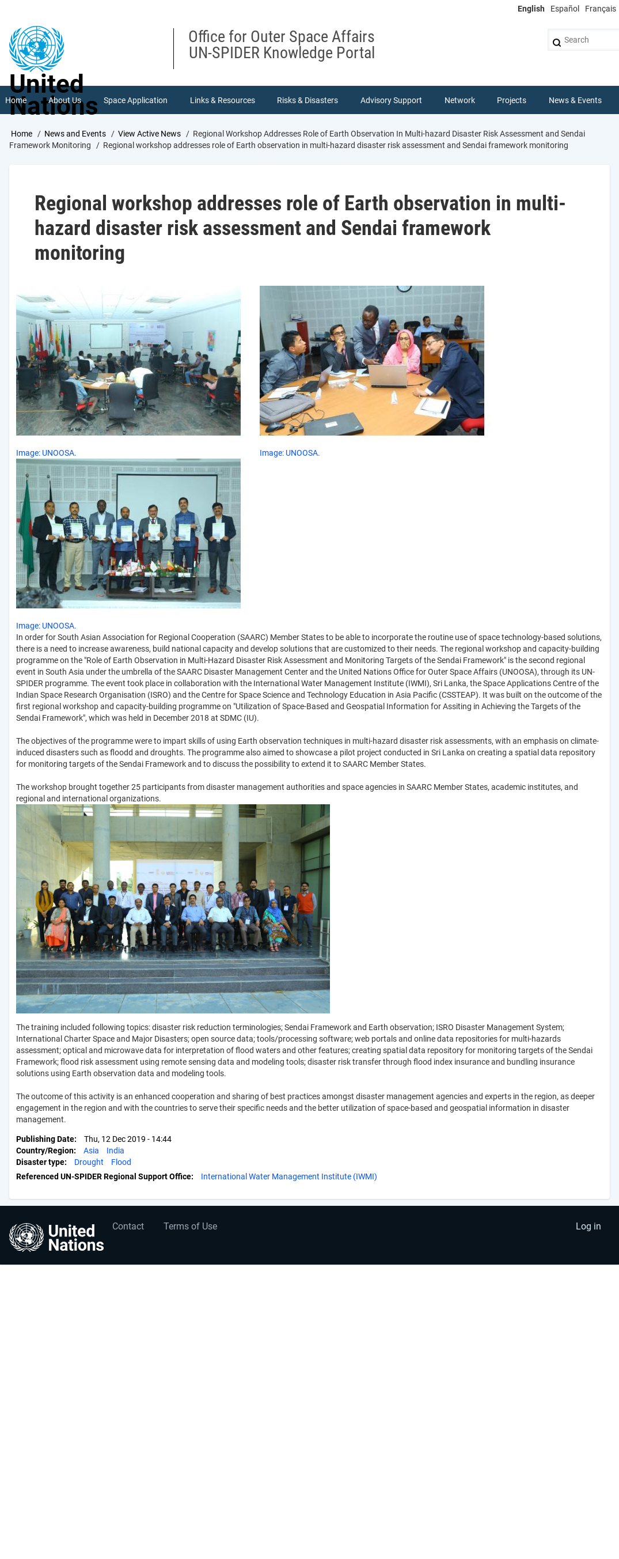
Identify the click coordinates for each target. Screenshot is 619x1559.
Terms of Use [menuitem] (191, 1228)
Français (600, 8)
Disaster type (40, 1162)
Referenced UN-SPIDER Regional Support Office (103, 1177)
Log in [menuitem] (588, 1228)
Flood (121, 1162)
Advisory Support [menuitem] (391, 100)
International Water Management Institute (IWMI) (289, 1177)
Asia (91, 1151)
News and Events (75, 134)
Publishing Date (45, 1139)
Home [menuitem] (15, 100)
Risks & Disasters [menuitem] (308, 100)
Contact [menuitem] (129, 1228)
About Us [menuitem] (65, 100)
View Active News (149, 134)
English (531, 8)
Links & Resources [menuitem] (222, 100)
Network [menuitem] (460, 100)
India (115, 1151)
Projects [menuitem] (512, 100)
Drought (89, 1162)
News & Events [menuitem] (575, 100)
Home (21, 134)
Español (564, 8)
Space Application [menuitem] (136, 100)
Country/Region (45, 1151)
